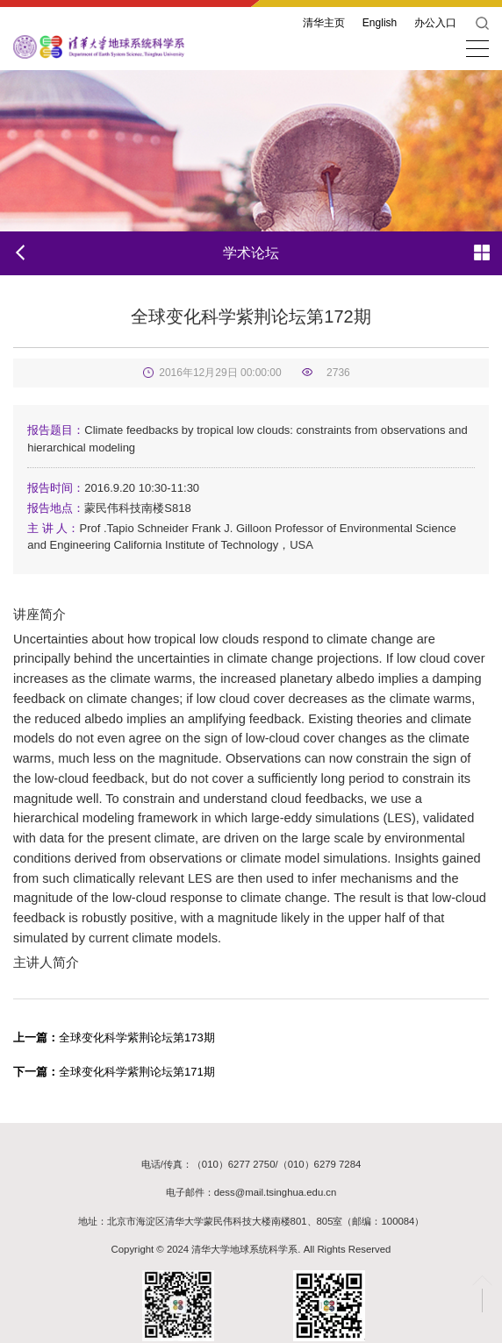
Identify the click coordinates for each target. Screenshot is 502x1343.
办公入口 (435, 23)
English (379, 23)
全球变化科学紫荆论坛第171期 (114, 1071)
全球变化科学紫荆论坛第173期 (114, 1037)
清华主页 (324, 23)
